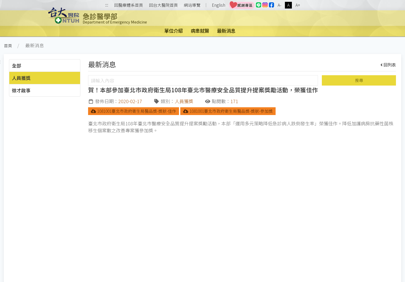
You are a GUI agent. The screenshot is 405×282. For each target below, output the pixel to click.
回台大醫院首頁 (163, 5)
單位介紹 (173, 30)
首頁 (8, 46)
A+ (297, 5)
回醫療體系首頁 (128, 5)
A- (279, 5)
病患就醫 (200, 30)
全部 (16, 65)
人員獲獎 (21, 77)
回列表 (388, 65)
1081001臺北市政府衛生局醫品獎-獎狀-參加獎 (228, 111)
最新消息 (226, 30)
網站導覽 (192, 5)
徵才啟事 (21, 90)
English (218, 5)
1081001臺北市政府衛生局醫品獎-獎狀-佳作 (133, 111)
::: (106, 5)
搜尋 (359, 80)
